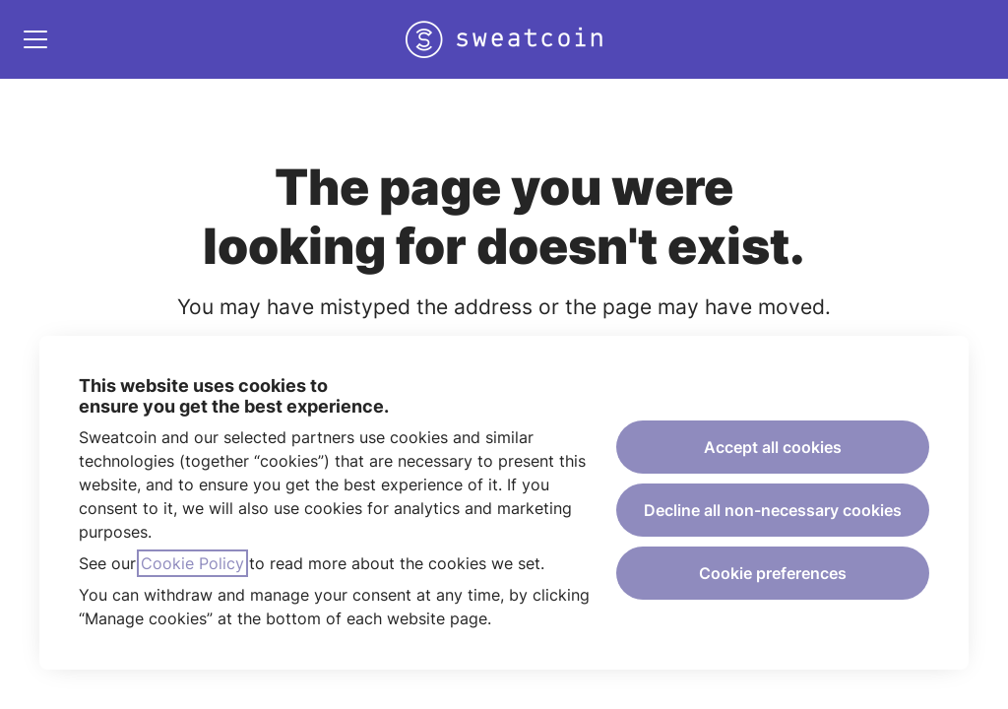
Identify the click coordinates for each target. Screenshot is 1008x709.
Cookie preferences (773, 573)
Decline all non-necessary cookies (773, 510)
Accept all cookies (773, 447)
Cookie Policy (192, 563)
